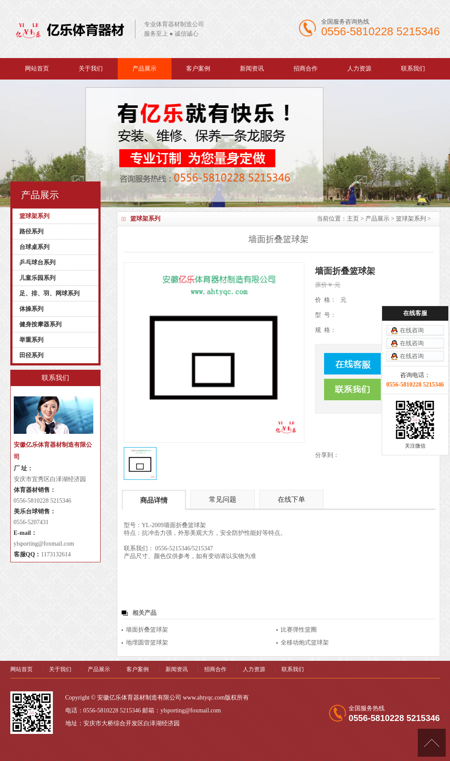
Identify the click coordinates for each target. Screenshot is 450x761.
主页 (353, 218)
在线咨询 (412, 288)
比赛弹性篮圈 (299, 629)
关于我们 (91, 68)
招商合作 (306, 68)
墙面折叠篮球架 (147, 629)
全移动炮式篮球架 (305, 642)
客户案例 (198, 68)
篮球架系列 (411, 218)
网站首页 (37, 68)
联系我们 (413, 68)
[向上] (432, 743)
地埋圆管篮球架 (147, 642)
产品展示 (144, 68)
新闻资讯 (252, 68)
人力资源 (359, 68)
